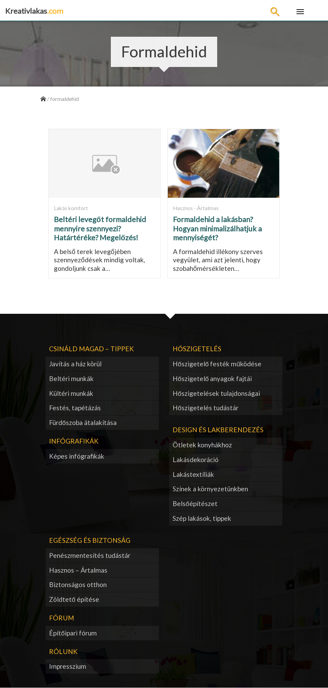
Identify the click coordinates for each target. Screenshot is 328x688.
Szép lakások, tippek (202, 518)
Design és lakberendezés (218, 430)
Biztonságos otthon (78, 584)
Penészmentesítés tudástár (89, 555)
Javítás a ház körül (75, 364)
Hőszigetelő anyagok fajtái (212, 378)
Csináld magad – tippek (91, 349)
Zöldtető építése (74, 599)
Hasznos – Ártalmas (78, 570)
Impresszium (67, 666)
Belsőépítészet (195, 503)
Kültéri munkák (71, 393)
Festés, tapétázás (75, 408)
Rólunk (63, 651)
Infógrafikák (73, 441)
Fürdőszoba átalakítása (83, 422)
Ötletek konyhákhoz (202, 445)
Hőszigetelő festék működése (217, 364)
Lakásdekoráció (196, 459)
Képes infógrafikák (76, 456)
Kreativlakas (34, 10)
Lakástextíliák (193, 474)
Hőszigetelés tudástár (205, 408)
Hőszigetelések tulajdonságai (216, 393)
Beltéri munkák (71, 378)
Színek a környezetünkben (210, 489)
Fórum (61, 618)
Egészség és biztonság (89, 540)
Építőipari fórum (73, 633)
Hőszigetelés (197, 349)
